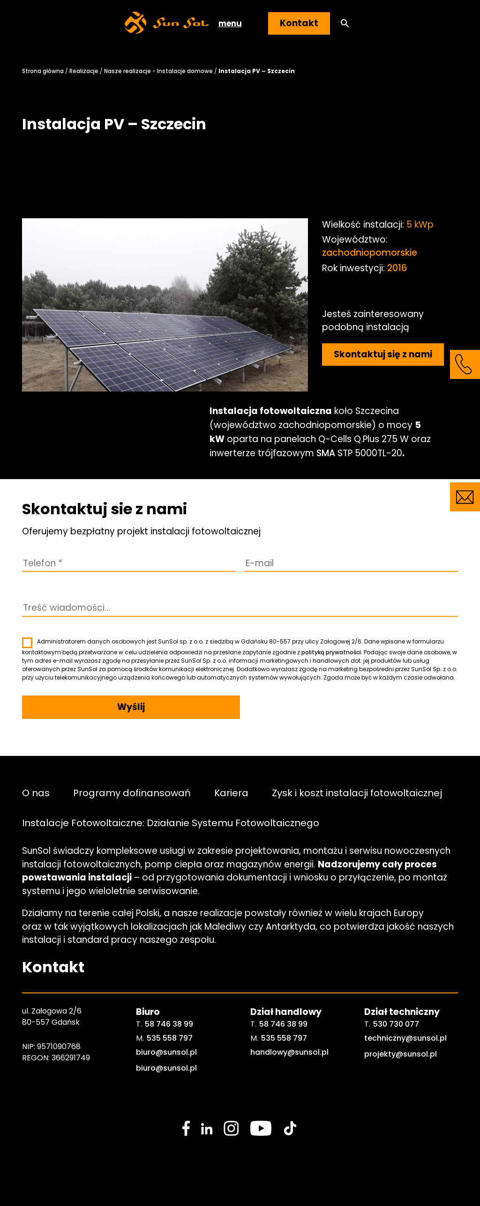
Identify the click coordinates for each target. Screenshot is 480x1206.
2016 (397, 268)
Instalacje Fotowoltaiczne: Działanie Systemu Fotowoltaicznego (170, 822)
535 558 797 (170, 1038)
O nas (36, 792)
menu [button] (230, 23)
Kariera (231, 792)
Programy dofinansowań (132, 792)
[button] (345, 23)
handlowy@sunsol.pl (289, 1052)
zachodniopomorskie (369, 252)
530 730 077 (396, 1024)
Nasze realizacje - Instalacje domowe (158, 71)
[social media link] (186, 1128)
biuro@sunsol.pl (166, 1052)
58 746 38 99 (169, 1024)
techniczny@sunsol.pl (405, 1038)
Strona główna (43, 71)
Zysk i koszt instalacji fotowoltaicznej (357, 792)
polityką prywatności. (331, 652)
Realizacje (83, 71)
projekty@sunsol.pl (400, 1054)
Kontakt (299, 23)
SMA (325, 453)
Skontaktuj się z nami (383, 354)
